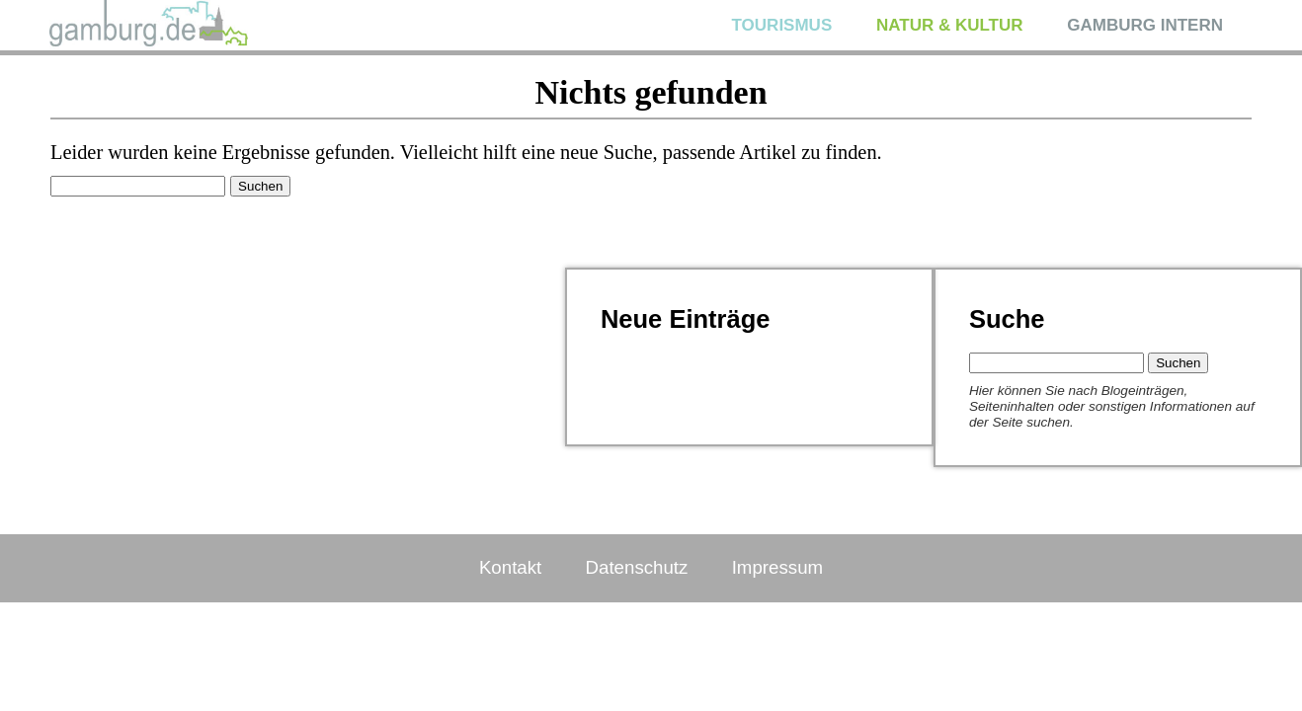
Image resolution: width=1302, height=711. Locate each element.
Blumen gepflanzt (660, 394)
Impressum (777, 567)
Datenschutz (637, 567)
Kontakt (510, 567)
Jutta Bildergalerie (662, 362)
